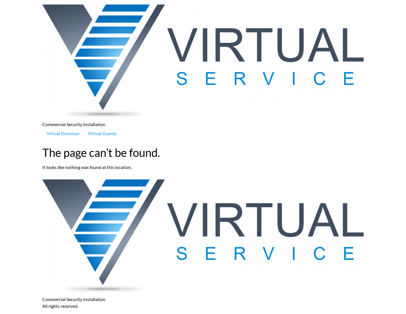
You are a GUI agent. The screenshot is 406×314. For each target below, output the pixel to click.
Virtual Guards (102, 133)
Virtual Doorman (63, 133)
